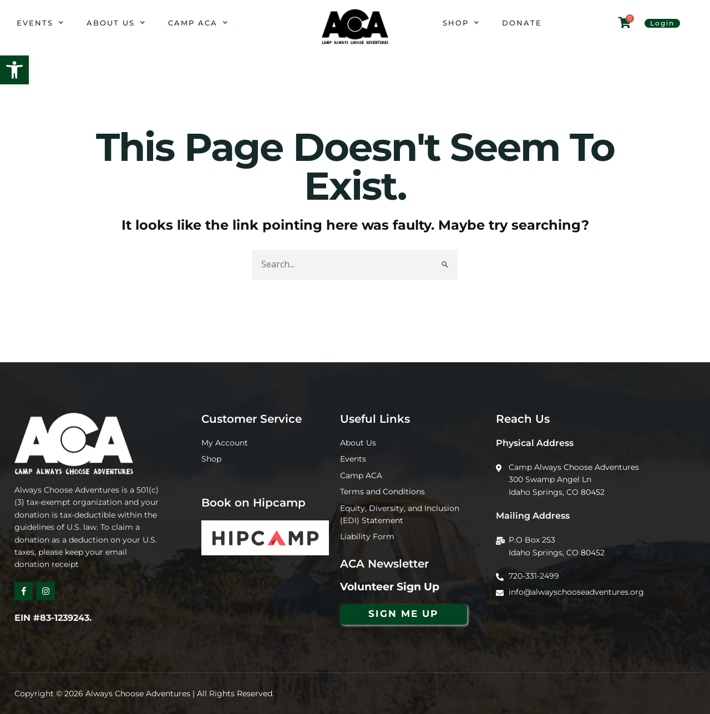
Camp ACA (198, 22)
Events (40, 22)
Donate (522, 22)
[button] (14, 69)
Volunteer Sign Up (389, 586)
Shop (461, 22)
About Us (116, 22)
